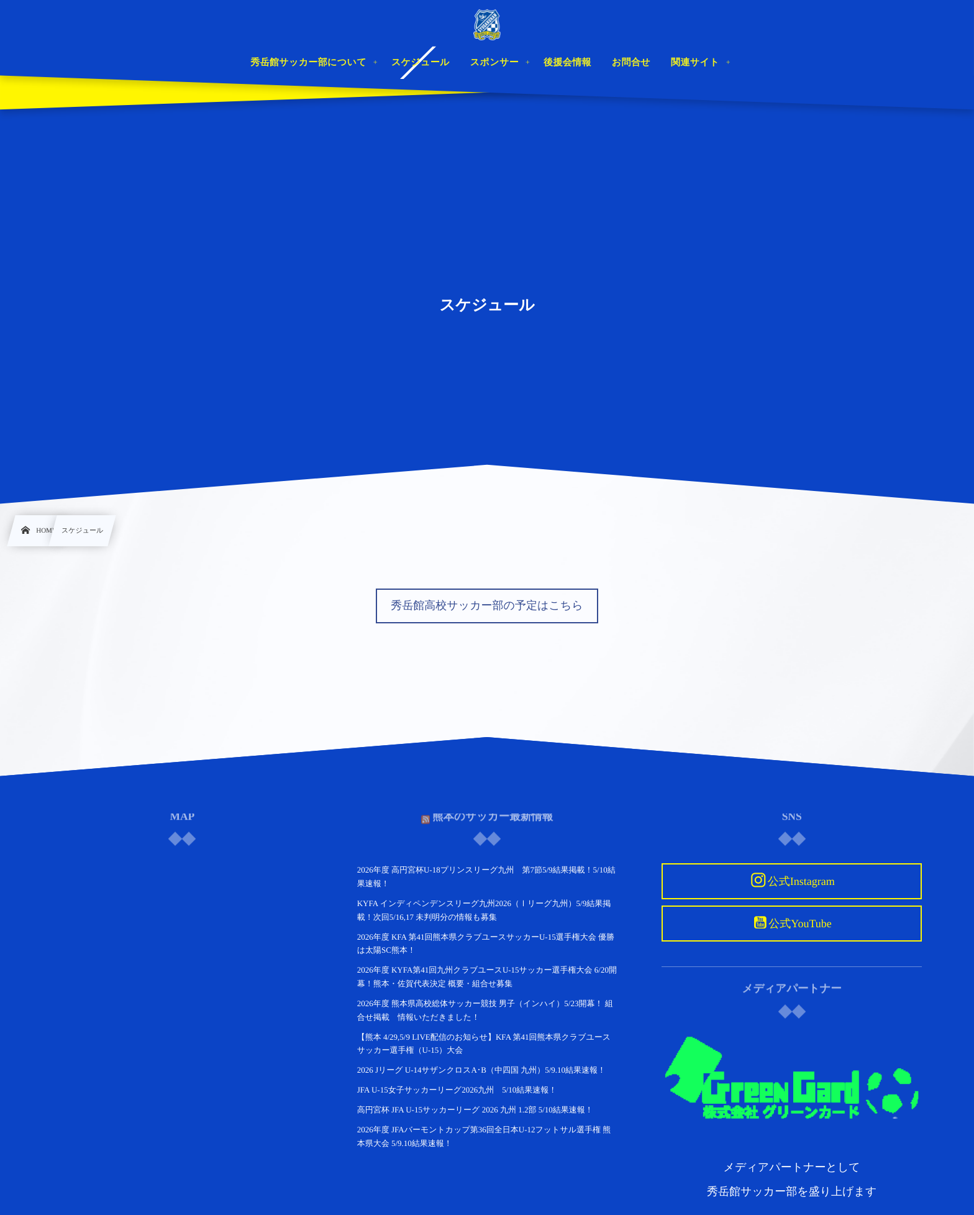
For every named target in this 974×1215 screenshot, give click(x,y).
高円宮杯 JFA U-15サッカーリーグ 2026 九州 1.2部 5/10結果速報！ (475, 1109)
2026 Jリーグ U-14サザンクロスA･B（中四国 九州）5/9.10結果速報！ (481, 1070)
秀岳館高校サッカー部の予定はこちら (487, 605)
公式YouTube (800, 923)
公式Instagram (801, 881)
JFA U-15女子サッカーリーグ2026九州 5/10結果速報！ (457, 1089)
